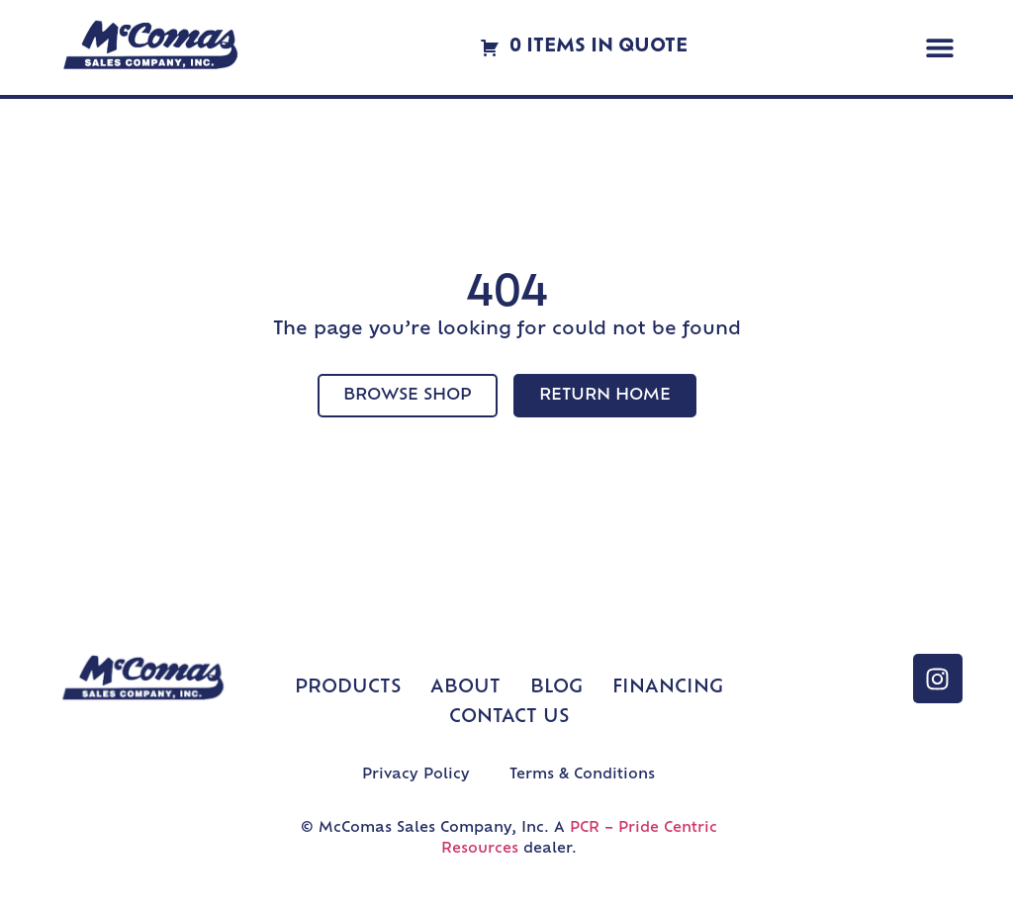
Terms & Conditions (582, 775)
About (465, 688)
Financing (667, 688)
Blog (556, 688)
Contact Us (509, 717)
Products (348, 688)
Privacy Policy (416, 775)
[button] (940, 48)
